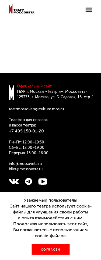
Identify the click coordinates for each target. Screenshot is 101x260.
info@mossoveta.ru (25, 163)
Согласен (50, 249)
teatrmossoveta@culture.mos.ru (36, 109)
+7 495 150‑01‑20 (26, 130)
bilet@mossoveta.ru (26, 169)
